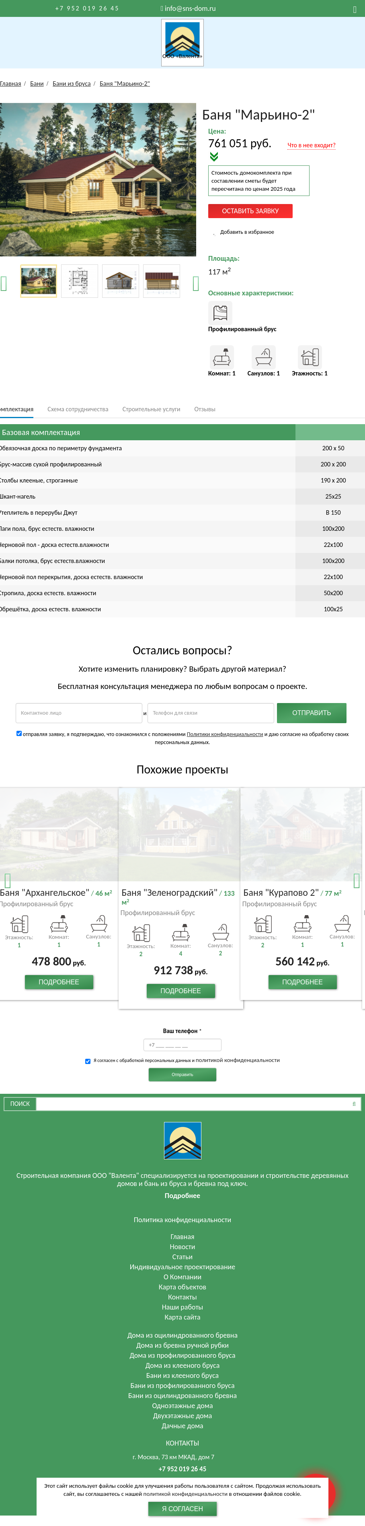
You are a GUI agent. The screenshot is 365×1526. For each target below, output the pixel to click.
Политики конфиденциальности (225, 734)
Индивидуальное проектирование (183, 1266)
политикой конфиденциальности (238, 1060)
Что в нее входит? (311, 145)
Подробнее (59, 982)
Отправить (182, 1074)
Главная (182, 1236)
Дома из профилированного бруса (182, 1355)
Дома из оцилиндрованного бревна (182, 1335)
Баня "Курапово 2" (293, 892)
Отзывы (205, 409)
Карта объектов (182, 1287)
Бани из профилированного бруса (182, 1385)
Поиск (20, 1103)
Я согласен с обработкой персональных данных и (187, 1060)
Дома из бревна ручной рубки (182, 1345)
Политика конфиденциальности (183, 1219)
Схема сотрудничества (77, 409)
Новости (182, 1246)
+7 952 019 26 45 (87, 8)
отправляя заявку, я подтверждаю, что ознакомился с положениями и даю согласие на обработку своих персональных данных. (182, 738)
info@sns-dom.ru (190, 8)
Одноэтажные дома (182, 1405)
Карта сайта (183, 1317)
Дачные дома (182, 1425)
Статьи (182, 1256)
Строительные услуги (151, 409)
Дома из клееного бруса (183, 1365)
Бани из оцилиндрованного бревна (182, 1395)
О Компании (182, 1276)
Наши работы (182, 1307)
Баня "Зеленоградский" (178, 897)
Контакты (182, 1297)
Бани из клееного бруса (182, 1375)
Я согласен (182, 1508)
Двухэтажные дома (182, 1415)
